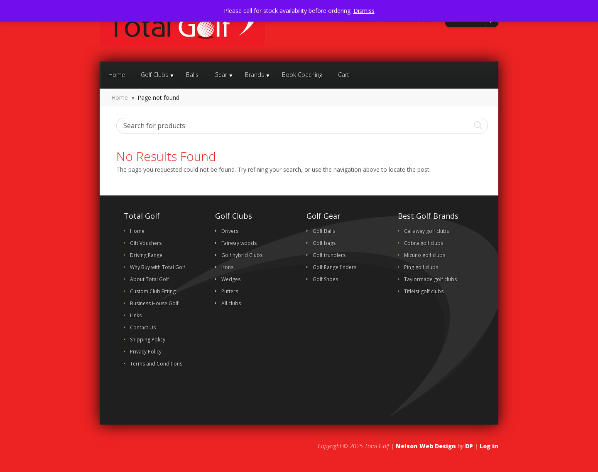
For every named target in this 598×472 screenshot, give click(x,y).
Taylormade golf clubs (430, 279)
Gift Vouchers (146, 243)
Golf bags (324, 243)
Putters (229, 291)
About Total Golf (149, 279)
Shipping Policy (147, 339)
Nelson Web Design (426, 446)
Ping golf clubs (421, 267)
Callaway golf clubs (426, 231)
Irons (227, 267)
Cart (343, 75)
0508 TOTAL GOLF (409, 20)
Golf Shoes (325, 279)
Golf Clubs (154, 75)
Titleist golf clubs (424, 291)
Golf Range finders (334, 267)
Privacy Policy (146, 351)
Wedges (230, 279)
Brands (254, 75)
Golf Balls (324, 231)
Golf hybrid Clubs (241, 255)
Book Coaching (302, 75)
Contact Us (361, 20)
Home (116, 75)
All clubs (231, 303)
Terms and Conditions (156, 363)
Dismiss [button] (364, 11)
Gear (220, 75)
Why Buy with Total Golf (157, 267)
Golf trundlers (329, 255)
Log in (489, 446)
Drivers (229, 231)
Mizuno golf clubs (424, 255)
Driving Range (146, 255)
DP (469, 446)
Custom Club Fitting (153, 291)
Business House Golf (154, 303)
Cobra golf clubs (423, 243)
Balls (192, 75)
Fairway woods (239, 243)
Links (136, 315)
